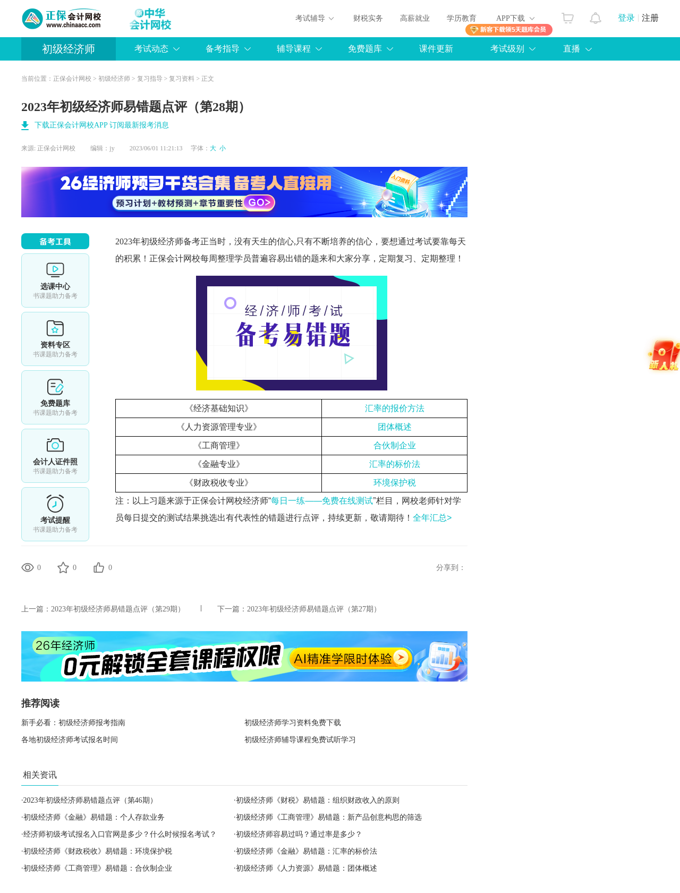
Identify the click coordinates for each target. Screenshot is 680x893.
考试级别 (507, 48)
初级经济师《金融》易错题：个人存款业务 (94, 817)
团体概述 (395, 426)
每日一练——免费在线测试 (322, 500)
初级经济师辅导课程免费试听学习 (300, 740)
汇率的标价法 (394, 464)
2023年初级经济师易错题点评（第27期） (314, 609)
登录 (626, 17)
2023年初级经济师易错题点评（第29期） (118, 609)
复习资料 (181, 78)
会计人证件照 (55, 455)
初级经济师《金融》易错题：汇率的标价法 (306, 851)
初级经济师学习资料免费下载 (292, 723)
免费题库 (365, 48)
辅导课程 (294, 48)
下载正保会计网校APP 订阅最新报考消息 (102, 125)
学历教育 (462, 18)
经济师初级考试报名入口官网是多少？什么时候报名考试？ (120, 834)
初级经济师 (68, 49)
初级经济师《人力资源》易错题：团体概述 (306, 868)
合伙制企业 (394, 445)
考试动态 (151, 48)
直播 (571, 48)
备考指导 (223, 48)
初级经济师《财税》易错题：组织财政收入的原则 (318, 800)
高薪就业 (415, 18)
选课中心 (55, 280)
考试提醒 (55, 514)
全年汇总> (432, 517)
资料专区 (55, 338)
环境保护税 (394, 482)
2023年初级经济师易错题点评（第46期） (90, 800)
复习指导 (150, 78)
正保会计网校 (72, 78)
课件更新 (436, 48)
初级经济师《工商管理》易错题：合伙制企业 (97, 868)
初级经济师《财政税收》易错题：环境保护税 (97, 851)
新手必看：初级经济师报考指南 (73, 723)
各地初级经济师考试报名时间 (69, 740)
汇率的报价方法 (394, 408)
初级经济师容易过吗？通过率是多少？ (299, 834)
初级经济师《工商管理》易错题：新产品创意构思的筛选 (329, 817)
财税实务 (368, 18)
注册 (650, 17)
